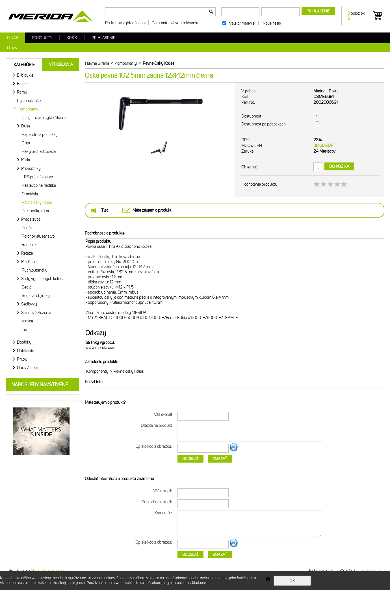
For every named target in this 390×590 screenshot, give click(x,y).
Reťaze (27, 253)
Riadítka (28, 261)
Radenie (29, 244)
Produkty (42, 37)
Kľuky (26, 159)
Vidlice (27, 321)
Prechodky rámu (36, 210)
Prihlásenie (103, 37)
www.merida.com (100, 347)
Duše (25, 126)
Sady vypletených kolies (42, 278)
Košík (72, 37)
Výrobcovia (61, 64)
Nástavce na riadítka (39, 185)
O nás (12, 37)
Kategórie (24, 64)
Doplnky (24, 342)
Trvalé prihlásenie (241, 23)
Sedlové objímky (36, 295)
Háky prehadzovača (39, 151)
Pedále (27, 227)
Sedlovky (29, 304)
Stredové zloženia (36, 312)
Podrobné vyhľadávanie (125, 22)
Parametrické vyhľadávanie (175, 22)
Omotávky (30, 193)
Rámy (22, 92)
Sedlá (26, 287)
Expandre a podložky (40, 134)
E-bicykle (25, 75)
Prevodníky (31, 168)
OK (292, 581)
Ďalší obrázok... (233, 450)
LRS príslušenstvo (37, 176)
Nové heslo (272, 23)
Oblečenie (25, 350)
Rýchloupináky (34, 270)
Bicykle (23, 83)
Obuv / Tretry (28, 367)
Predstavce (30, 219)
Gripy (26, 143)
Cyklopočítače (29, 100)
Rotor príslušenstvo (38, 236)
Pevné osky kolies (37, 202)
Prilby (22, 359)
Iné (24, 329)
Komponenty (97, 371)
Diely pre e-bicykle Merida (44, 117)
